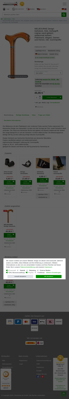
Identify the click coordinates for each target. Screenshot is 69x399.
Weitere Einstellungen (53, 272)
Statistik (22, 270)
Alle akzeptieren (48, 276)
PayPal (31, 272)
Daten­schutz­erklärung (27, 267)
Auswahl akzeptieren (20, 276)
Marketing (32, 270)
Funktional (41, 272)
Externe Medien (45, 270)
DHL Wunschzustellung (17, 272)
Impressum (48, 267)
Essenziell (12, 270)
